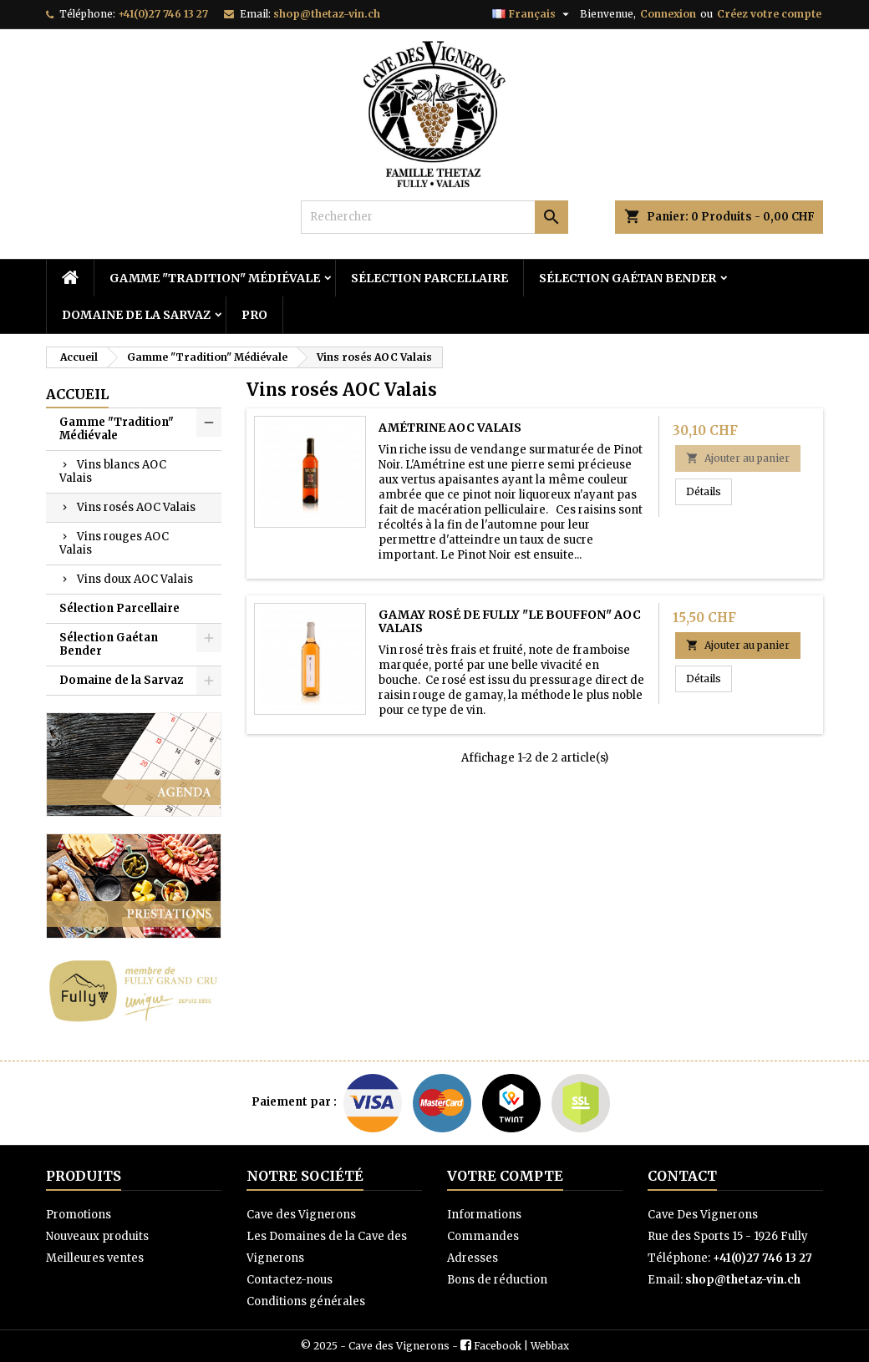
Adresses (472, 1258)
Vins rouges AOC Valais (114, 543)
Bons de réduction (497, 1280)
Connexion (668, 14)
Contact (682, 1175)
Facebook (497, 1345)
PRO (254, 314)
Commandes (483, 1236)
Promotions (78, 1215)
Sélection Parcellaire (429, 278)
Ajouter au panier (738, 458)
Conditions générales (305, 1301)
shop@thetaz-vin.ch (326, 14)
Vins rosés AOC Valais (136, 507)
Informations (484, 1215)
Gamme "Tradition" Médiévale (214, 278)
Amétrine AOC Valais (450, 427)
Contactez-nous (289, 1280)
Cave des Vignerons (301, 1215)
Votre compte (505, 1175)
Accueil (77, 394)
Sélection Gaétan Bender (627, 278)
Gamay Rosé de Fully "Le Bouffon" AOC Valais (510, 621)
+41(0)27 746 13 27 (163, 14)
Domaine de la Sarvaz (136, 314)
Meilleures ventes (95, 1258)
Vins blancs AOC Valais (112, 471)
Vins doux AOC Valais (135, 579)
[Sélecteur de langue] (532, 14)
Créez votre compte (769, 14)
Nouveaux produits (97, 1236)
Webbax (550, 1345)
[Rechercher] (434, 217)
